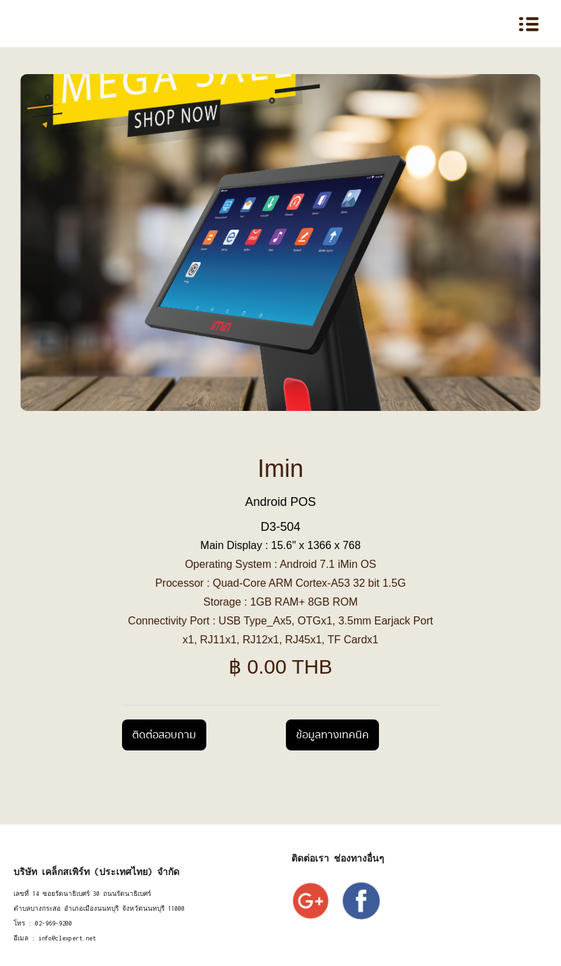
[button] (502, 23)
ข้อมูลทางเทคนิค (332, 735)
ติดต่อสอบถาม (164, 735)
